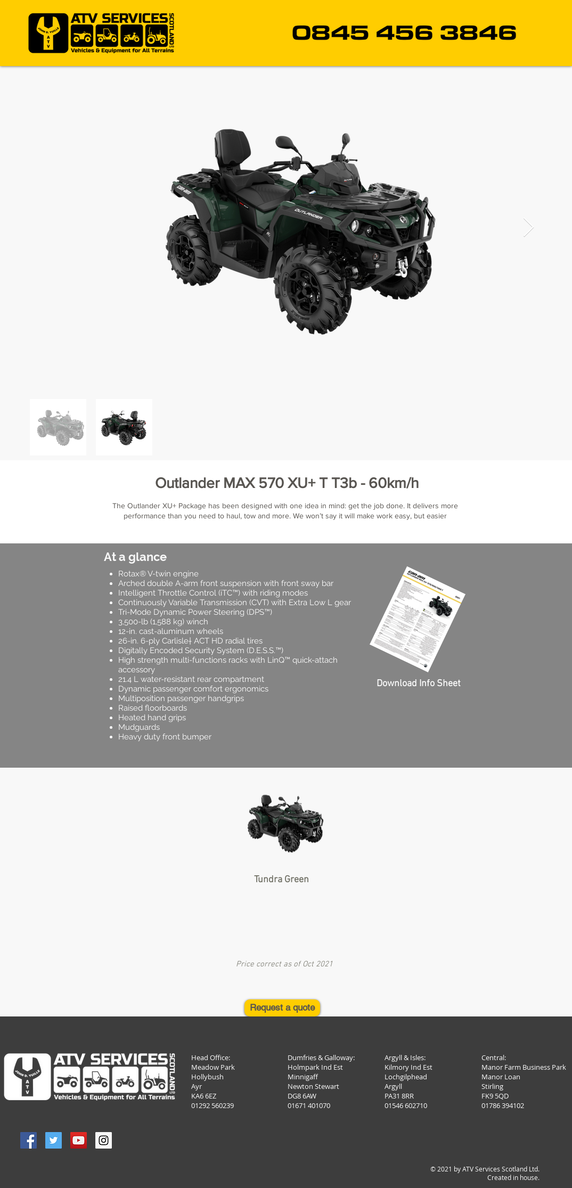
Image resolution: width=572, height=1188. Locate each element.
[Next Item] (528, 227)
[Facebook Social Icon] (28, 1140)
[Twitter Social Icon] (53, 1140)
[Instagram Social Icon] (103, 1140)
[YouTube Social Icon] (78, 1140)
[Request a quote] (282, 1007)
